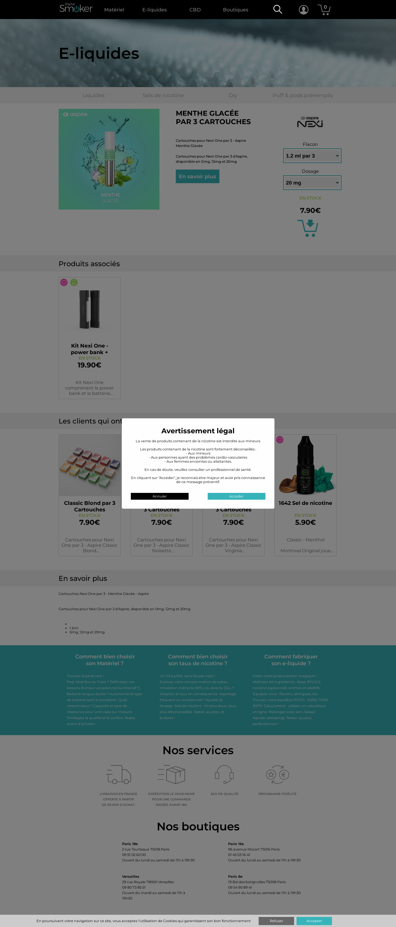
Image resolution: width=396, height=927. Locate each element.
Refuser (276, 921)
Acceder (236, 496)
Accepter (314, 921)
